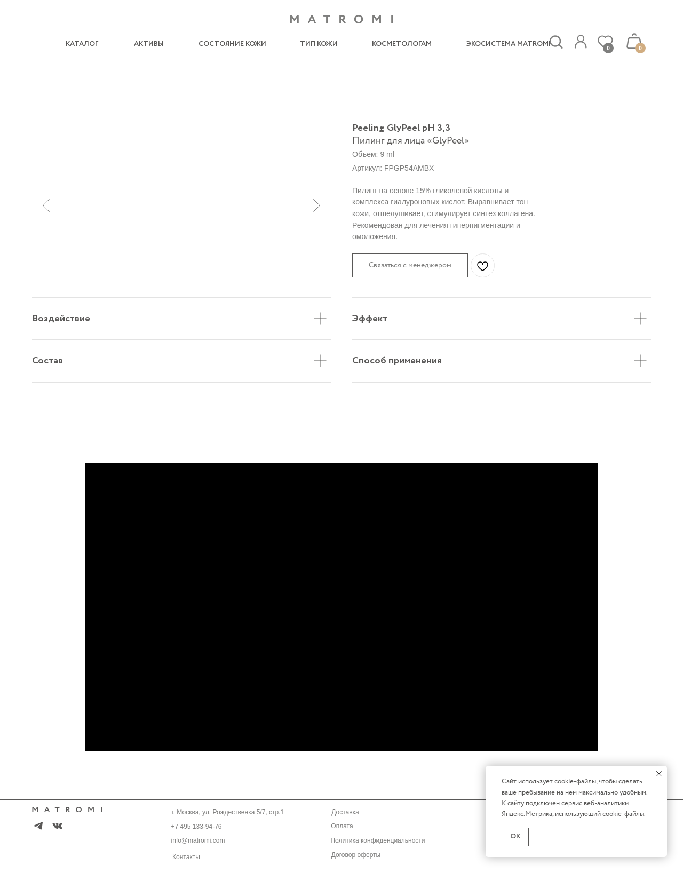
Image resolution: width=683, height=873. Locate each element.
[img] (580, 42)
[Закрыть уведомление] (659, 773)
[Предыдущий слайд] (46, 205)
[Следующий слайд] (316, 205)
